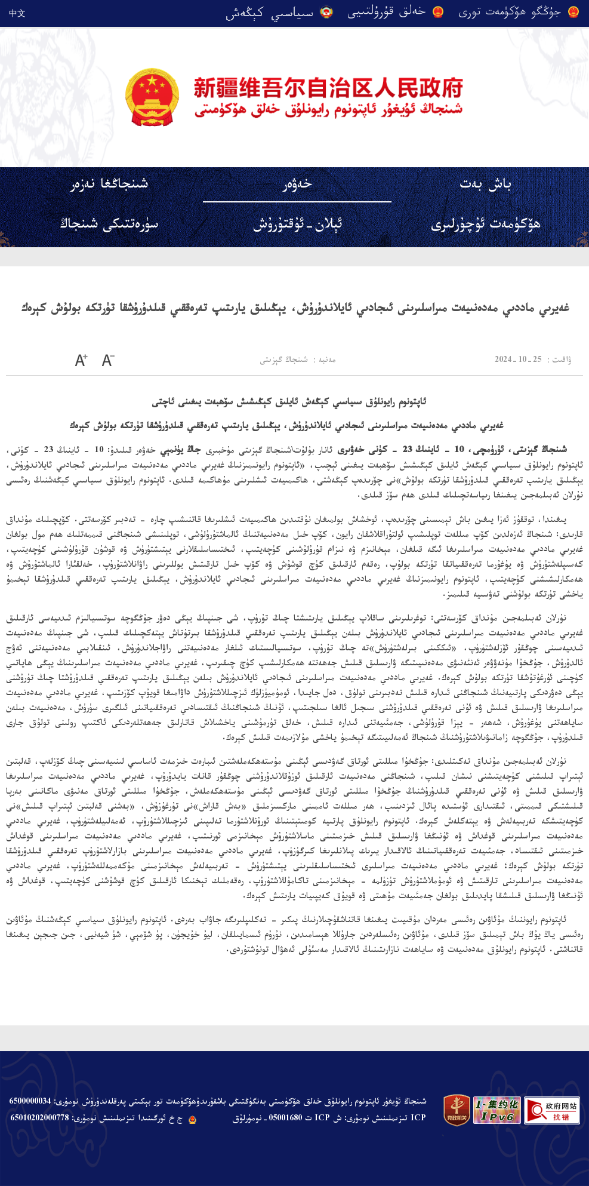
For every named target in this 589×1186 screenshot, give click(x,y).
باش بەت (486, 186)
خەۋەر (297, 186)
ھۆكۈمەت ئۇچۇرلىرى (486, 226)
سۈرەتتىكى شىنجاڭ (109, 226)
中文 (17, 13)
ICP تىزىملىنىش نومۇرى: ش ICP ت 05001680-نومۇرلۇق (329, 1120)
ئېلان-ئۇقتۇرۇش (297, 226)
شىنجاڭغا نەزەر (108, 186)
